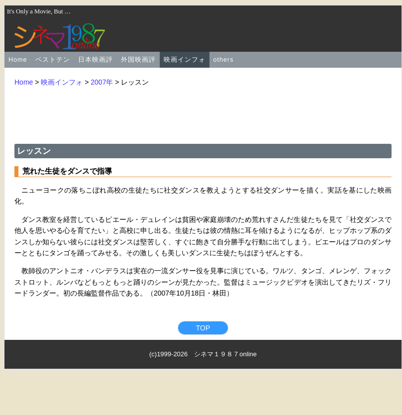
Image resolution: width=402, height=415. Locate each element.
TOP (203, 328)
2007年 (102, 82)
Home (17, 59)
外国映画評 (138, 59)
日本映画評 (95, 59)
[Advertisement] (203, 114)
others (223, 59)
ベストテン (52, 59)
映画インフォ (184, 59)
